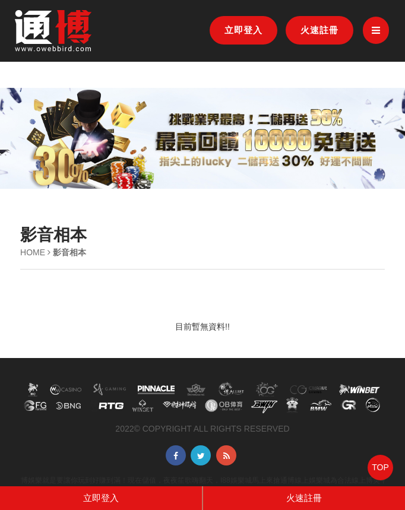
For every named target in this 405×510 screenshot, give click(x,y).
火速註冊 (319, 30)
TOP (380, 467)
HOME (32, 252)
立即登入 (243, 30)
